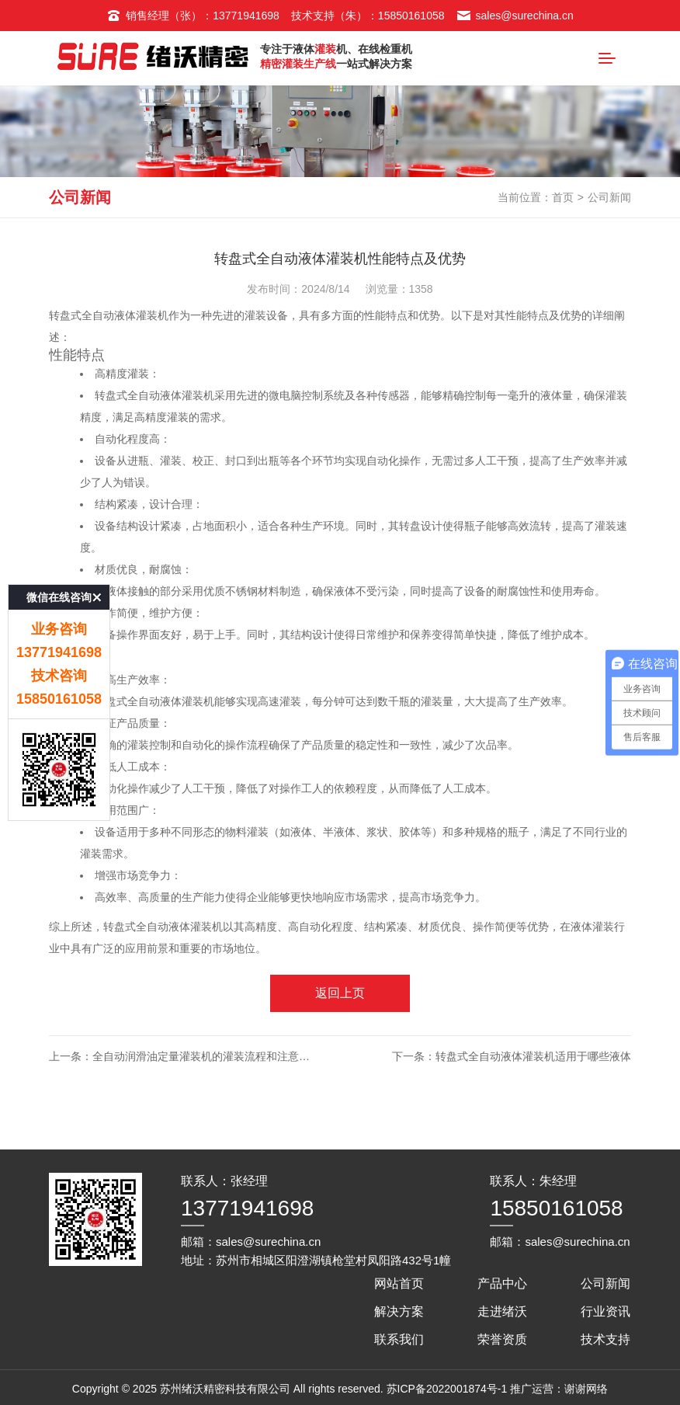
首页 (563, 212)
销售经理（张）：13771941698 (192, 15)
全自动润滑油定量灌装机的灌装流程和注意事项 (206, 1071)
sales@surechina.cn (515, 15)
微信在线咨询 (59, 520)
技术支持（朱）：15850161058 (368, 15)
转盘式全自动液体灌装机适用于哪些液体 (533, 1071)
